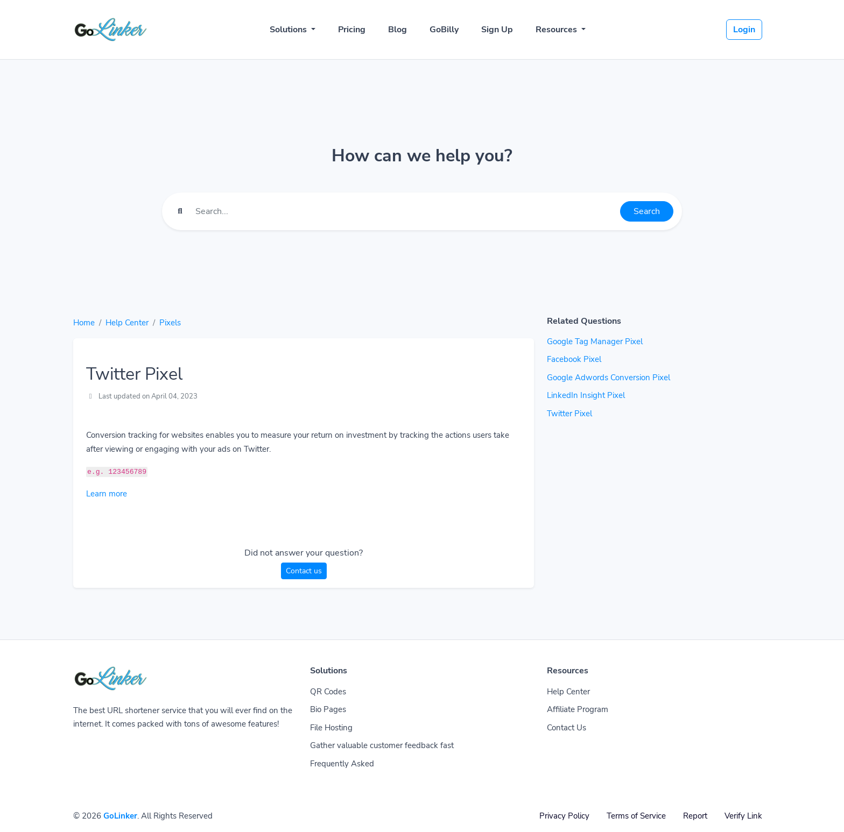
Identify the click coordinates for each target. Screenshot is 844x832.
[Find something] (405, 211)
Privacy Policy (564, 815)
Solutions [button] (289, 29)
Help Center (127, 322)
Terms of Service (636, 815)
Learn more (106, 493)
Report (695, 815)
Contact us (304, 571)
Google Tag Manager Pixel (595, 341)
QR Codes (328, 691)
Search (647, 211)
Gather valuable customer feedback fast (382, 745)
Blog (397, 29)
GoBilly (444, 29)
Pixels (170, 322)
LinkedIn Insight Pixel (586, 395)
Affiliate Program (577, 709)
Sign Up (497, 29)
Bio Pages (328, 709)
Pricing (351, 29)
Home (84, 322)
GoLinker (120, 815)
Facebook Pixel (574, 359)
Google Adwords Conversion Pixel (608, 377)
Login (744, 29)
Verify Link (743, 815)
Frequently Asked (342, 763)
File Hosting (331, 727)
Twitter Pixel (569, 413)
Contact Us (566, 727)
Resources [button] (557, 29)
